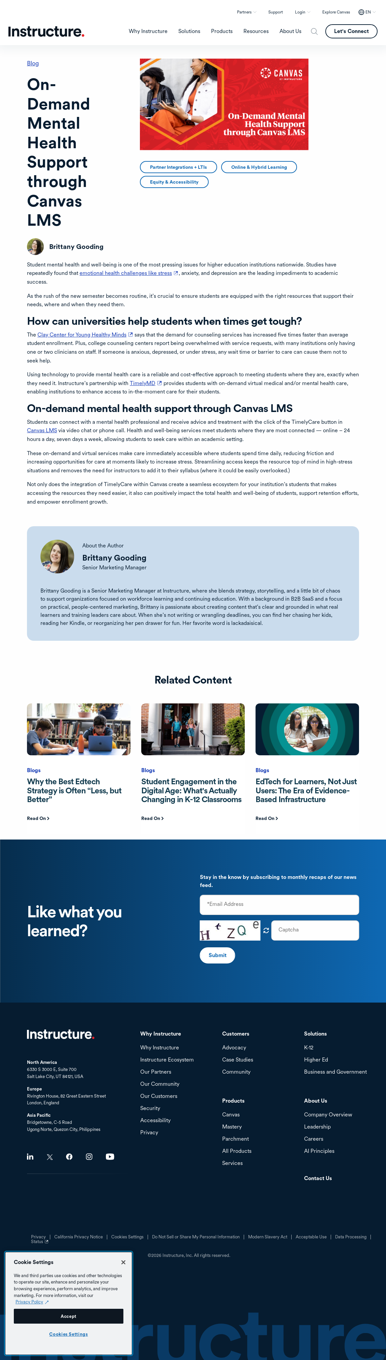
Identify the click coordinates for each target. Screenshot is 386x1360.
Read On (36, 818)
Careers (313, 1139)
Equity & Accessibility (174, 182)
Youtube (110, 1156)
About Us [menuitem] (290, 31)
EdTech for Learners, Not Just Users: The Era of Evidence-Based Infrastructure (306, 790)
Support (275, 12)
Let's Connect (351, 31)
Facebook (69, 1156)
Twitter (50, 1157)
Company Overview (328, 1115)
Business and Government (335, 1072)
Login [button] (300, 12)
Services (232, 1163)
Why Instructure (159, 1048)
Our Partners (155, 1072)
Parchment (235, 1139)
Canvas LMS (42, 430)
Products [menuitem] (222, 31)
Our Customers (158, 1096)
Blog (33, 63)
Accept (69, 1316)
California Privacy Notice (78, 1237)
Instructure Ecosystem (167, 1060)
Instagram (89, 1156)
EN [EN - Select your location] (368, 12)
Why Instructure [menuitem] (148, 31)
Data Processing (350, 1237)
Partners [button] (244, 12)
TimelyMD (146, 383)
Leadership (317, 1127)
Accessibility (155, 1121)
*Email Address (225, 904)
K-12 (309, 1048)
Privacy (149, 1133)
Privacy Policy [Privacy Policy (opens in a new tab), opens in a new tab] (29, 1301)
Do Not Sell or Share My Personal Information (196, 1237)
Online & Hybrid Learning (259, 167)
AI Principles (319, 1151)
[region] (68, 1303)
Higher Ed (316, 1060)
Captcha (288, 929)
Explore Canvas (336, 12)
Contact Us (318, 1178)
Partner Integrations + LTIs (178, 167)
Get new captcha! (266, 930)
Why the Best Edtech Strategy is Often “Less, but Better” (74, 790)
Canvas (231, 1115)
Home (60, 1034)
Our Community (159, 1084)
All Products (236, 1151)
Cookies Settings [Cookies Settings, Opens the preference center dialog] (68, 1334)
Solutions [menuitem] (189, 31)
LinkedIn (30, 1156)
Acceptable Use (311, 1237)
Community (236, 1072)
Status (40, 1244)
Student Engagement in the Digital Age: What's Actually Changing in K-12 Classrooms (191, 790)
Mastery (232, 1127)
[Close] (123, 1262)
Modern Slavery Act (267, 1237)
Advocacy (234, 1048)
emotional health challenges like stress (129, 273)
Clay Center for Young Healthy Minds (85, 334)
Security (150, 1108)
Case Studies (237, 1060)
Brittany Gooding (114, 558)
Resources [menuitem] (256, 31)
